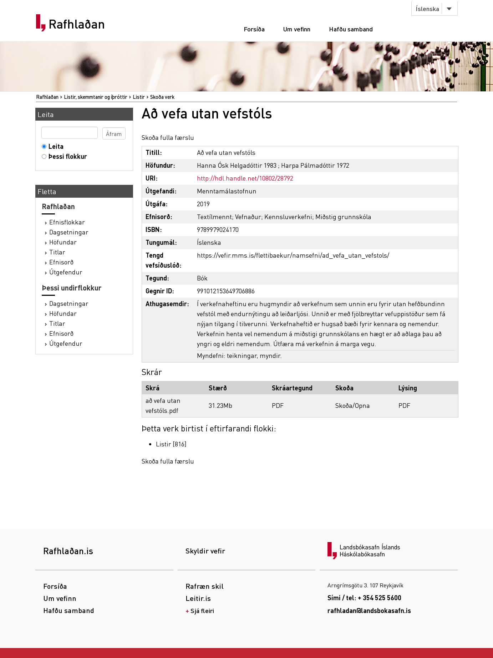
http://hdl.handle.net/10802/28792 (245, 178)
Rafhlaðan (77, 23)
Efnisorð (61, 262)
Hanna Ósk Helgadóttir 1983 (236, 165)
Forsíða (254, 29)
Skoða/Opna (352, 405)
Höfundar (63, 242)
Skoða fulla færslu (168, 137)
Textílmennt (214, 216)
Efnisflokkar (67, 222)
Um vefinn (296, 29)
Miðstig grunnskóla (343, 216)
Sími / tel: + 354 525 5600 (364, 597)
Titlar (57, 252)
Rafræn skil (204, 586)
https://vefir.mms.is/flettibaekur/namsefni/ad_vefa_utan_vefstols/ (293, 255)
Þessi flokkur (66, 156)
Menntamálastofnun (226, 191)
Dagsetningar (68, 232)
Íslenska (427, 8)
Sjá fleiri (202, 610)
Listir (139, 96)
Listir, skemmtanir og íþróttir (95, 96)
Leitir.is (198, 598)
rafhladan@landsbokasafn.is (369, 610)
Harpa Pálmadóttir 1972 (315, 165)
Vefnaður (248, 216)
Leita (54, 146)
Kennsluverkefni (288, 216)
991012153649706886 (226, 291)
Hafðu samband (351, 29)
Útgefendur (65, 272)
